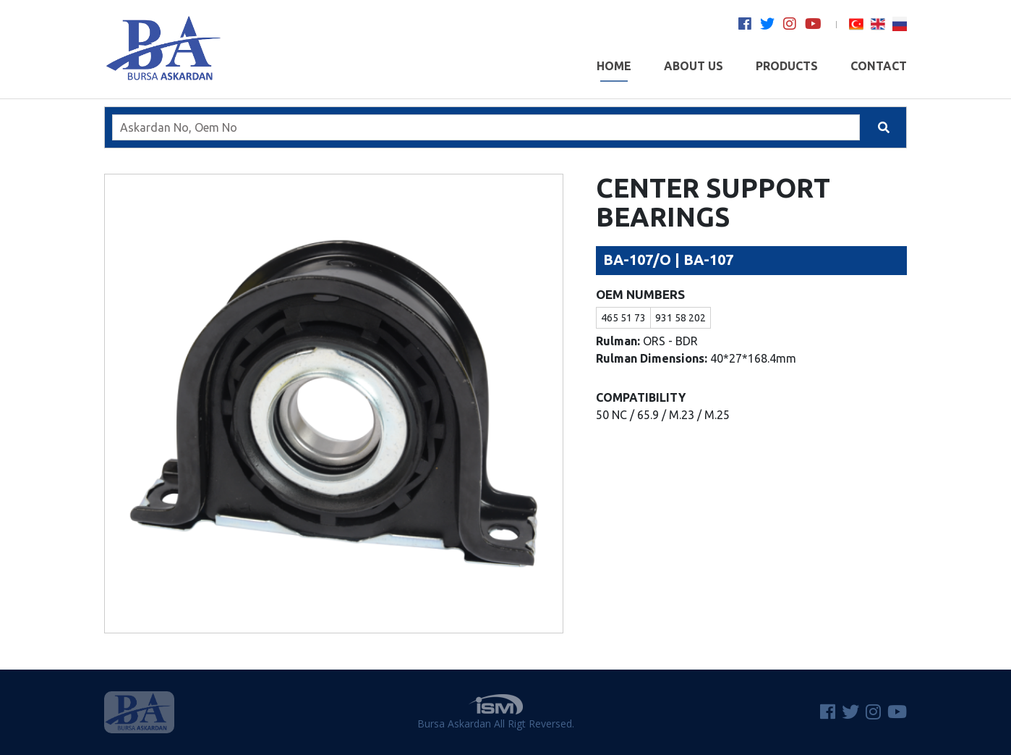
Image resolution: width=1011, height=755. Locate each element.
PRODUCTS (787, 70)
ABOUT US (693, 70)
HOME (614, 70)
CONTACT (878, 70)
